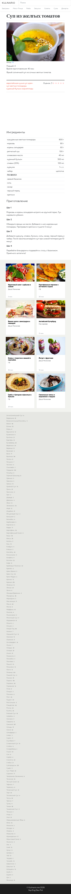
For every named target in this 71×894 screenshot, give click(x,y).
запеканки (11, 506)
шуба (9, 872)
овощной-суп (12, 634)
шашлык (10, 866)
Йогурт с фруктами (46, 358)
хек (8, 844)
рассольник (11, 702)
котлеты (10, 560)
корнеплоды (27, 89)
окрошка (10, 639)
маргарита (11, 598)
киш (9, 544)
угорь (9, 814)
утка (9, 817)
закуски (37, 8)
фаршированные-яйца (15, 820)
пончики (10, 694)
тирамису (10, 787)
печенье (11, 672)
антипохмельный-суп (15, 415)
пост (9, 697)
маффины (11, 609)
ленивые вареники (14, 593)
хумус (9, 850)
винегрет (10, 451)
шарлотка (11, 864)
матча (9, 607)
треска (9, 801)
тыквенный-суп (13, 809)
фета (9, 823)
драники (10, 500)
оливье (10, 650)
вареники (11, 445)
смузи (10, 752)
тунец (9, 803)
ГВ (13, 62)
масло (10, 604)
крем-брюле (11, 571)
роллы (10, 708)
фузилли (10, 842)
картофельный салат (15, 533)
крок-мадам (12, 577)
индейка (10, 511)
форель (10, 831)
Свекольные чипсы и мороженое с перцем (47, 396)
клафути (10, 547)
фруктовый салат (13, 839)
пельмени (11, 667)
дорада (10, 497)
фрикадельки (12, 836)
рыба (28, 8)
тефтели (10, 784)
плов (9, 689)
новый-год (11, 629)
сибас (9, 735)
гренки (10, 484)
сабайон (10, 716)
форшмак (11, 834)
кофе (9, 563)
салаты (47, 8)
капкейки (10, 519)
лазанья (10, 585)
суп (25, 83)
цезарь (10, 853)
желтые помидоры (18, 86)
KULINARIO (8, 3)
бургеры (10, 440)
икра (9, 508)
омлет (9, 653)
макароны (11, 596)
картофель (11, 530)
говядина (11, 470)
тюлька (10, 812)
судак (9, 768)
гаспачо (10, 465)
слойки (10, 746)
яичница (10, 880)
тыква (9, 806)
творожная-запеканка (15, 776)
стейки (10, 762)
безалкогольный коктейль (17, 421)
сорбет (10, 757)
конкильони (11, 555)
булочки (10, 437)
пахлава (10, 661)
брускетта (11, 432)
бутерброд (11, 443)
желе (9, 503)
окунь (9, 645)
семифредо (11, 732)
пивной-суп (11, 675)
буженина (11, 434)
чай (9, 855)
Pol (41, 890)
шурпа (9, 875)
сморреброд (12, 749)
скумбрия (10, 741)
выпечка (11, 456)
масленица (11, 601)
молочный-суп (12, 618)
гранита (10, 478)
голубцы (10, 473)
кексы (9, 538)
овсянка (10, 637)
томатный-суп (12, 790)
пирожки (11, 683)
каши (9, 536)
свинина (11, 724)
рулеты (10, 711)
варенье (10, 448)
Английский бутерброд (47, 321)
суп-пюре (11, 771)
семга (10, 730)
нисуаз (10, 626)
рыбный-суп (12, 713)
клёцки (10, 549)
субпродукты (12, 765)
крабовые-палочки (14, 566)
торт (9, 793)
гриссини (10, 492)
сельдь (10, 727)
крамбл (10, 568)
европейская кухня (15, 83)
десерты (64, 8)
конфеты (10, 557)
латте (9, 590)
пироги (10, 680)
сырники (10, 773)
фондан (10, 828)
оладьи (10, 648)
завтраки (5, 8)
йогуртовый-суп (13, 514)
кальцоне (10, 516)
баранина (11, 418)
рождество (11, 705)
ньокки (10, 631)
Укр (30, 890)
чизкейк (10, 861)
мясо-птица (18, 8)
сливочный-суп (13, 743)
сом (8, 754)
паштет (10, 664)
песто (9, 670)
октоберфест (12, 642)
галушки (10, 462)
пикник (10, 678)
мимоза (10, 612)
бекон (10, 424)
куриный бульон (14, 89)
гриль (9, 489)
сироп (9, 738)
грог (8, 495)
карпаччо (10, 525)
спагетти (11, 760)
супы (56, 8)
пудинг (10, 700)
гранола (10, 481)
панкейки (11, 659)
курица (10, 582)
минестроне (11, 615)
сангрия (10, 719)
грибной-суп (12, 486)
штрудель (11, 869)
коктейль (11, 552)
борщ (9, 429)
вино (9, 454)
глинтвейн (11, 467)
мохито (10, 623)
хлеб (9, 847)
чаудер (10, 858)
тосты (9, 798)
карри (9, 527)
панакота (10, 656)
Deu (37, 890)
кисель (9, 541)
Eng (33, 890)
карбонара (11, 522)
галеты (9, 459)
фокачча (10, 825)
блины (10, 426)
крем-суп (11, 574)
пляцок (10, 691)
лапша (10, 588)
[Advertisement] (35, 111)
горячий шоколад (14, 475)
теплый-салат (12, 782)
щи (8, 877)
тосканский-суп (13, 795)
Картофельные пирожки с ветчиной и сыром (49, 286)
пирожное (11, 686)
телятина (11, 779)
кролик (10, 579)
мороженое (11, 620)
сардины (10, 721)
